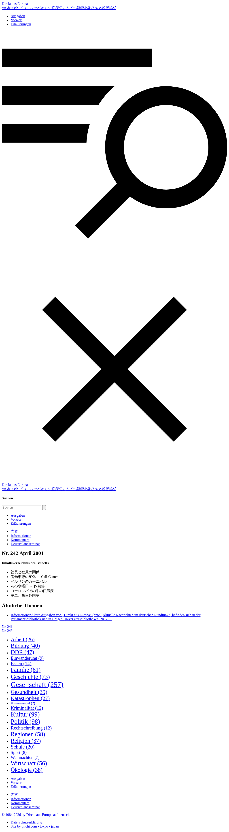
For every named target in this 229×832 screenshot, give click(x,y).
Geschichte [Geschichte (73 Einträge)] (30, 676)
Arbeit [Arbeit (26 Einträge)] (23, 639)
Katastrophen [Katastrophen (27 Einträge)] (30, 698)
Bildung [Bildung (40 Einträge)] (25, 645)
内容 (14, 531)
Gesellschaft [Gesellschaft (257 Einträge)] (37, 684)
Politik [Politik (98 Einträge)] (25, 721)
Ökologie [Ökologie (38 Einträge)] (26, 770)
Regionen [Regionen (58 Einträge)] (28, 734)
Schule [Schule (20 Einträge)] (22, 747)
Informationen (21, 536)
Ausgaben (18, 16)
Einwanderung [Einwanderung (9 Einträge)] (27, 658)
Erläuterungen (21, 24)
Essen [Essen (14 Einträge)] (21, 663)
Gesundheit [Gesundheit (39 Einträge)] (29, 692)
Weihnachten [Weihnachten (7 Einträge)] (25, 757)
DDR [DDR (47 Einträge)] (22, 652)
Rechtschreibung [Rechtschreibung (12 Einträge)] (31, 728)
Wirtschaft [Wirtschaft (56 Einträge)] (29, 763)
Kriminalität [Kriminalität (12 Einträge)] (27, 708)
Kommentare (20, 540)
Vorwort (16, 20)
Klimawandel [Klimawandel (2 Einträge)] (23, 703)
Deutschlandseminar (25, 544)
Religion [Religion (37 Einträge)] (26, 741)
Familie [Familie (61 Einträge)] (26, 669)
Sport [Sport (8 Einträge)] (19, 752)
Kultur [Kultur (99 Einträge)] (25, 714)
